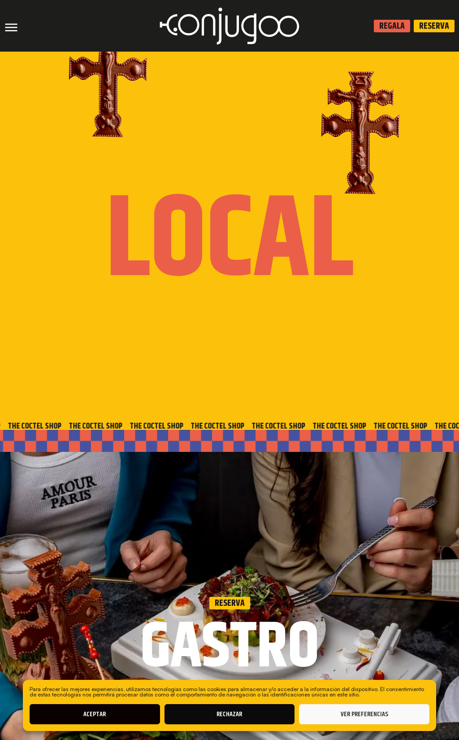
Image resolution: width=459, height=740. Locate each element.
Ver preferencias (364, 714)
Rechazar (229, 714)
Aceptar (94, 714)
